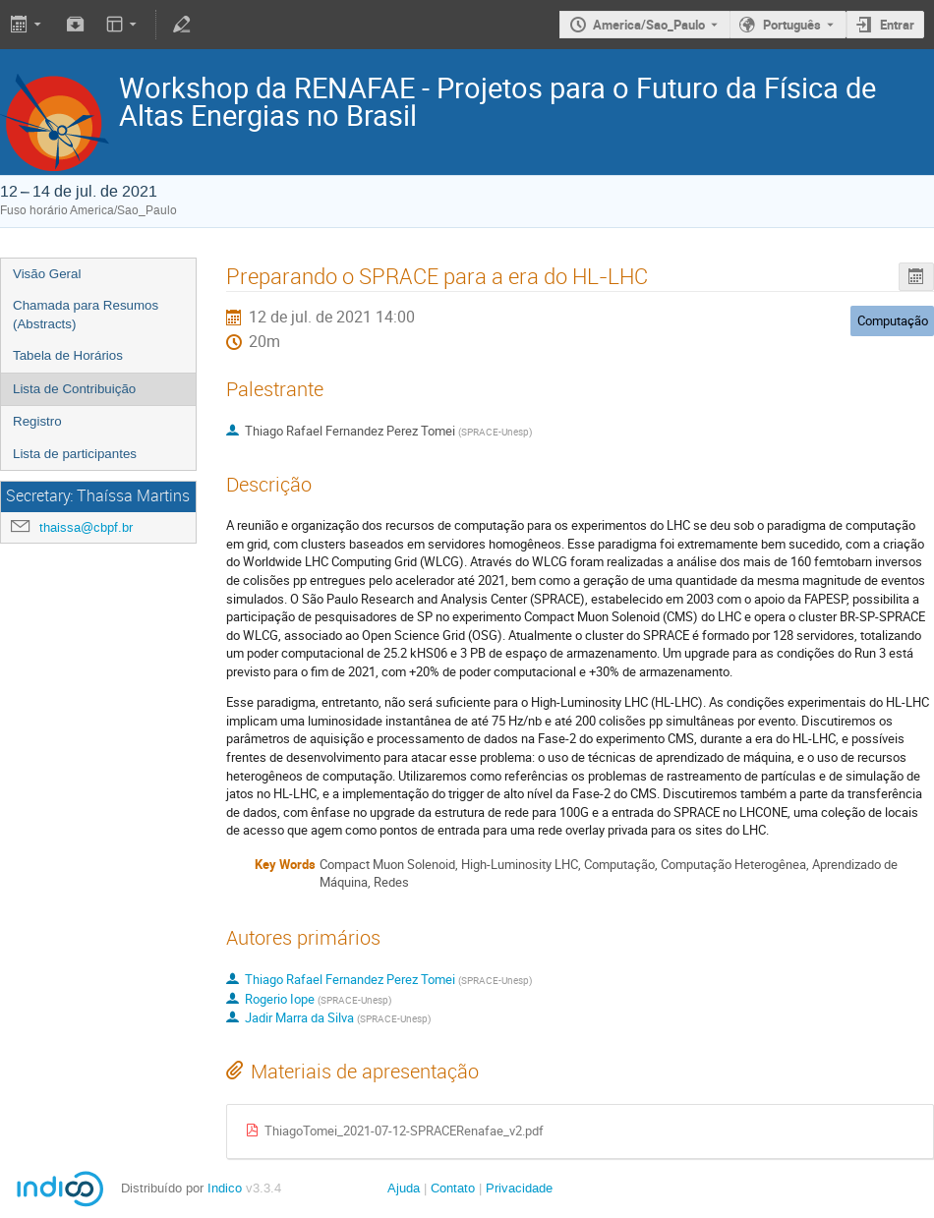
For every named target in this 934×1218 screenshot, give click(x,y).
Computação (892, 320)
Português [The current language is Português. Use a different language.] (792, 24)
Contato (453, 1188)
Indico (224, 1188)
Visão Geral (47, 273)
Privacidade (519, 1188)
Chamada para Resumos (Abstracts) (85, 314)
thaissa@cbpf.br (86, 527)
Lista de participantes (75, 453)
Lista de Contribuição (74, 388)
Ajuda (403, 1188)
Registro (37, 421)
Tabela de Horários (68, 355)
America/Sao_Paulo (649, 24)
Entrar (897, 24)
